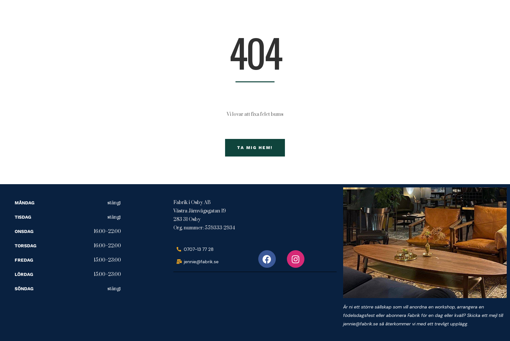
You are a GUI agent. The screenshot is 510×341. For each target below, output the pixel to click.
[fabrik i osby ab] (222, 303)
